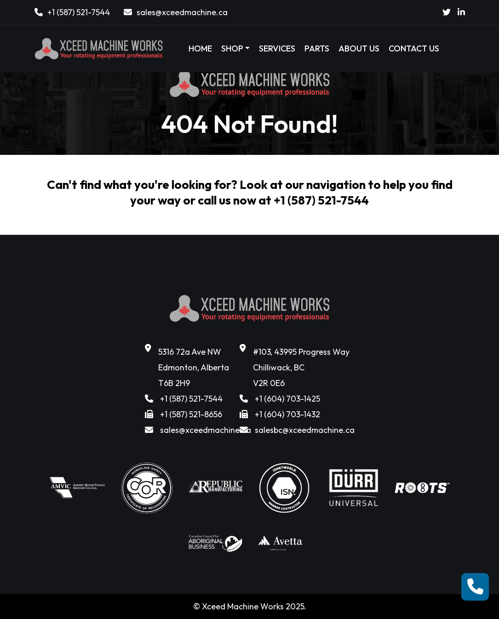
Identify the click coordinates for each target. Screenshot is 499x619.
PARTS (316, 48)
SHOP (232, 48)
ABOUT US (358, 48)
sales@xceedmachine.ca (182, 12)
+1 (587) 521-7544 (78, 12)
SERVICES (277, 48)
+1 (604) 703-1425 (287, 398)
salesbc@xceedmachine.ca (305, 430)
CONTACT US (414, 48)
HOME (200, 48)
